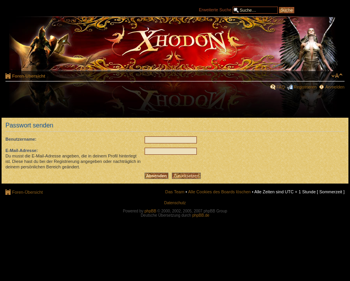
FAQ (280, 87)
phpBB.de (200, 215)
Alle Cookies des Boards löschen (219, 191)
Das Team (174, 191)
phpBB (150, 211)
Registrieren (304, 87)
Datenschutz (175, 203)
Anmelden (335, 87)
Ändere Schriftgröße (337, 75)
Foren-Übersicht (28, 76)
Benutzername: (20, 139)
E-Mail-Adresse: (21, 150)
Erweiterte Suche (215, 9)
